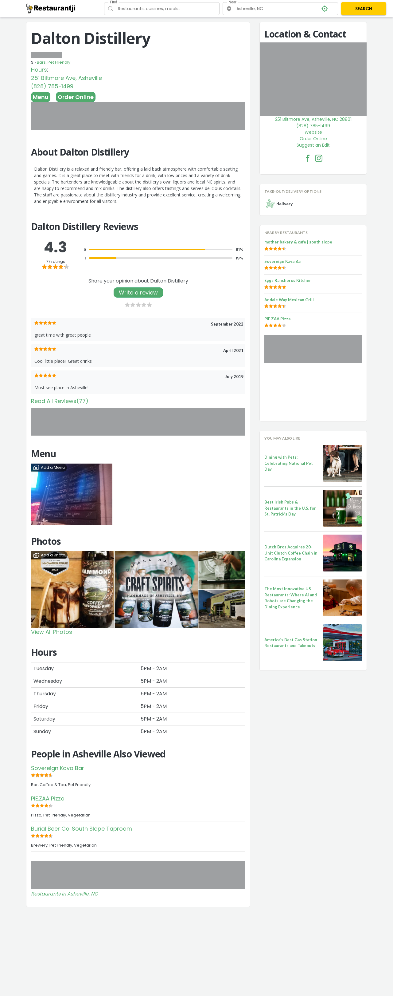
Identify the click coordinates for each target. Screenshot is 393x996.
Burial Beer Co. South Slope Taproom (81, 828)
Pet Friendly (59, 62)
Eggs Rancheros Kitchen (288, 280)
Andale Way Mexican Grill (289, 299)
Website (313, 132)
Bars (41, 62)
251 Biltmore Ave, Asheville (66, 78)
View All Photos (51, 632)
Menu (41, 97)
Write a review (138, 292)
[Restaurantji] (50, 8)
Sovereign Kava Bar (57, 768)
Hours (39, 69)
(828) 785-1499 (52, 86)
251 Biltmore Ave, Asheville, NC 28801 (313, 119)
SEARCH (363, 9)
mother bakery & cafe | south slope (298, 241)
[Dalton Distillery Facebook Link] (307, 158)
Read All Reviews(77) (59, 401)
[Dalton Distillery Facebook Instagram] (318, 158)
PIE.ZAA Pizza (47, 798)
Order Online (76, 97)
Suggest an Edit (313, 145)
